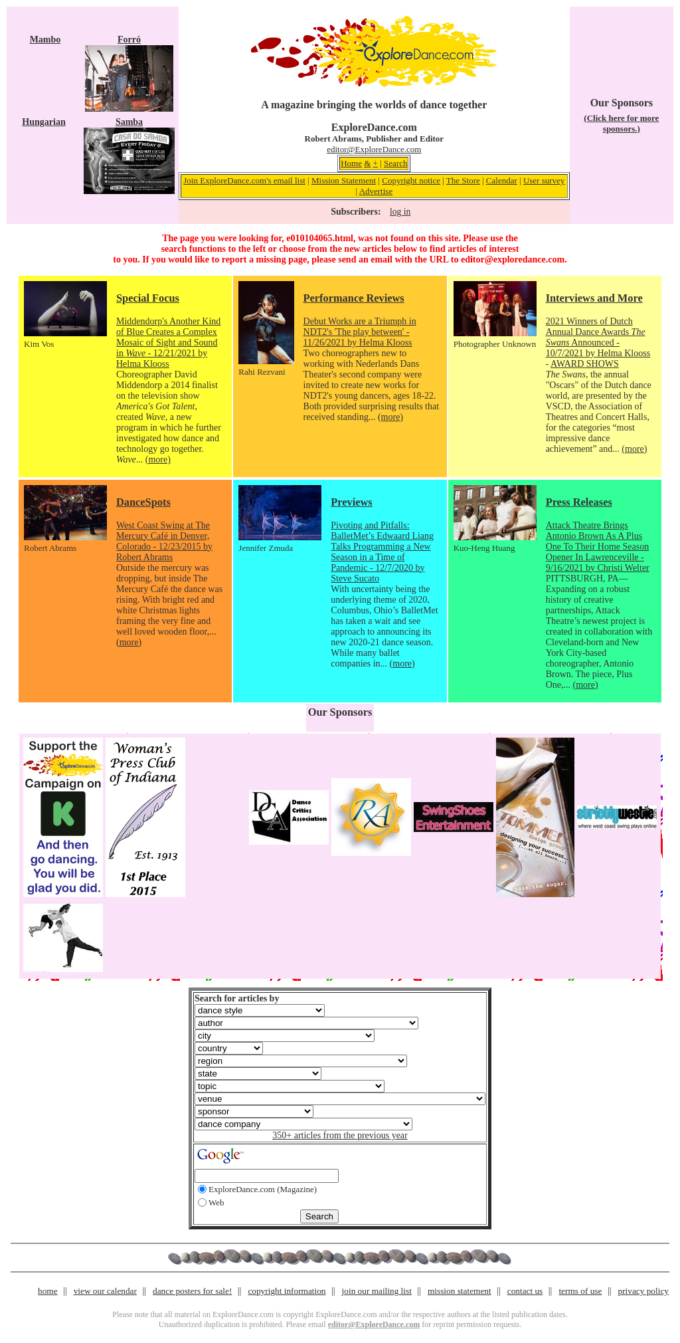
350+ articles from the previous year (339, 1135)
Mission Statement (343, 180)
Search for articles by (237, 998)
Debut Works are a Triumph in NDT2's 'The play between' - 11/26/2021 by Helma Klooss (359, 332)
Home (351, 163)
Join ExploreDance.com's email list (244, 180)
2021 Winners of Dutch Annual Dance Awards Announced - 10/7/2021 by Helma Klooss (598, 337)
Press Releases (579, 502)
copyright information (286, 1291)
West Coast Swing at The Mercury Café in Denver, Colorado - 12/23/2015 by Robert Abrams (164, 541)
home (48, 1291)
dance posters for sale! (192, 1291)
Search (395, 163)
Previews (351, 502)
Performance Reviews (353, 298)
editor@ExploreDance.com (374, 149)
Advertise (376, 191)
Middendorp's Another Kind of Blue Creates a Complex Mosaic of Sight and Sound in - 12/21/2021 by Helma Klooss (168, 342)
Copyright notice (411, 180)
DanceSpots (143, 502)
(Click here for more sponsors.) (621, 123)
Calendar (501, 180)
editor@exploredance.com (512, 259)
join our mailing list (377, 1291)
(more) (158, 460)
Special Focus (147, 298)
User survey (543, 180)
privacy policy (643, 1291)
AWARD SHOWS (585, 364)
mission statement (459, 1291)
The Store (463, 180)
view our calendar (105, 1291)
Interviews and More (594, 298)
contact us (525, 1291)
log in (400, 212)
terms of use (580, 1291)
